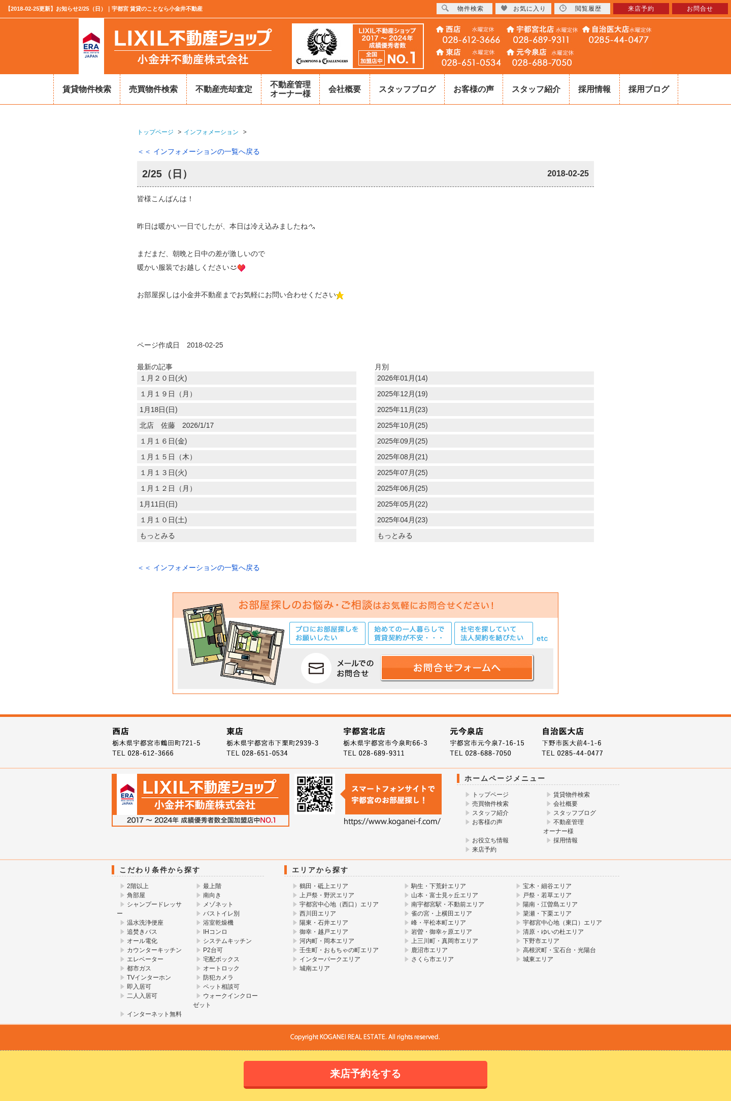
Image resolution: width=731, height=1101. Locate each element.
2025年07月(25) (402, 472)
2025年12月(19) (402, 394)
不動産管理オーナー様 (290, 89)
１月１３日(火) (163, 472)
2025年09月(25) (402, 441)
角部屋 (136, 895)
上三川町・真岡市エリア (444, 941)
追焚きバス (142, 931)
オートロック (221, 968)
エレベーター (145, 959)
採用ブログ (648, 89)
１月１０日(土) (163, 520)
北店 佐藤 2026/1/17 (177, 425)
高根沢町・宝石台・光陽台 (559, 950)
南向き (212, 895)
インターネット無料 (154, 1014)
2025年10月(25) (402, 425)
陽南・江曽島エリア (550, 904)
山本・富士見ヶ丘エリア (444, 895)
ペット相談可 (221, 986)
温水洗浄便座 (145, 922)
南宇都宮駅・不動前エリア (447, 904)
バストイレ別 (221, 913)
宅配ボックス (221, 959)
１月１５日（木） (168, 457)
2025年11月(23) (402, 409)
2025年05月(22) (402, 504)
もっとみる (157, 535)
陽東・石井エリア (324, 922)
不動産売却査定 (223, 89)
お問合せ (700, 8)
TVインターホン (149, 977)
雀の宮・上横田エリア (441, 913)
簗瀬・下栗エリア (547, 913)
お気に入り (523, 8)
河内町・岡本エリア (327, 941)
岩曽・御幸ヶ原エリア (441, 931)
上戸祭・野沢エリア (327, 895)
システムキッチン (227, 941)
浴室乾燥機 (218, 922)
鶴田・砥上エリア (324, 886)
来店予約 (484, 849)
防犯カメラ (218, 977)
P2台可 (213, 950)
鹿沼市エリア (429, 950)
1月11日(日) (159, 504)
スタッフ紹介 (536, 89)
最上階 (212, 886)
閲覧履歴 (580, 8)
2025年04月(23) (402, 520)
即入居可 (139, 986)
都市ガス (139, 968)
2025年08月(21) (402, 457)
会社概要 (344, 89)
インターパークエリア (330, 959)
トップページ (490, 794)
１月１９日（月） (168, 394)
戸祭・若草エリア (547, 895)
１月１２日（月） (168, 488)
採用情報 (594, 89)
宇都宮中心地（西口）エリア (339, 904)
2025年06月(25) (402, 488)
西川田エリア (318, 913)
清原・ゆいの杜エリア (553, 931)
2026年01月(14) (402, 378)
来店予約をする (365, 1073)
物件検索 (463, 8)
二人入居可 (142, 995)
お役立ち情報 (490, 840)
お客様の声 (473, 89)
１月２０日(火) (163, 378)
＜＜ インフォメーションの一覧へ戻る (198, 151)
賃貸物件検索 (86, 89)
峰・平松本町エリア (438, 922)
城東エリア (538, 959)
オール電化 (142, 941)
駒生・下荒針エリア (438, 886)
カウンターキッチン (154, 950)
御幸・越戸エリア (324, 931)
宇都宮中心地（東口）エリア (562, 922)
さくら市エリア (432, 959)
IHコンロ (215, 931)
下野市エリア (541, 941)
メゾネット (218, 904)
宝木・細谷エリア (547, 886)
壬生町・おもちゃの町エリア (339, 950)
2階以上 (138, 886)
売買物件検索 (153, 89)
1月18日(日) (159, 409)
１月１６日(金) (163, 441)
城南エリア (315, 968)
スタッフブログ (407, 89)
